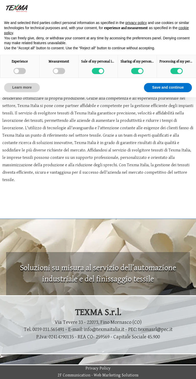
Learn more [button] (22, 87)
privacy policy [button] (136, 23)
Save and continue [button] (168, 87)
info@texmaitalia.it (104, 330)
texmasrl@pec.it (155, 330)
